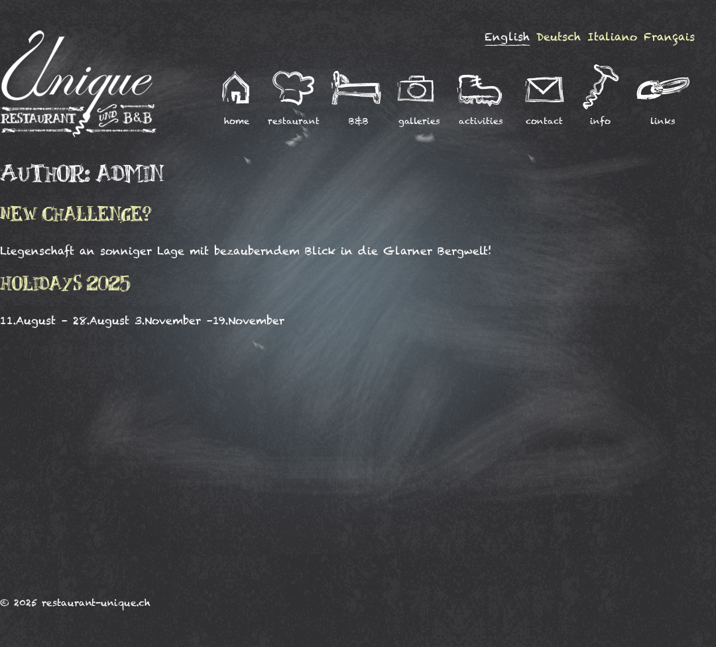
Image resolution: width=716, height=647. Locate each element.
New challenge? (75, 215)
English (507, 37)
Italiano (612, 37)
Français (669, 37)
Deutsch (558, 37)
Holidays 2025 (65, 285)
